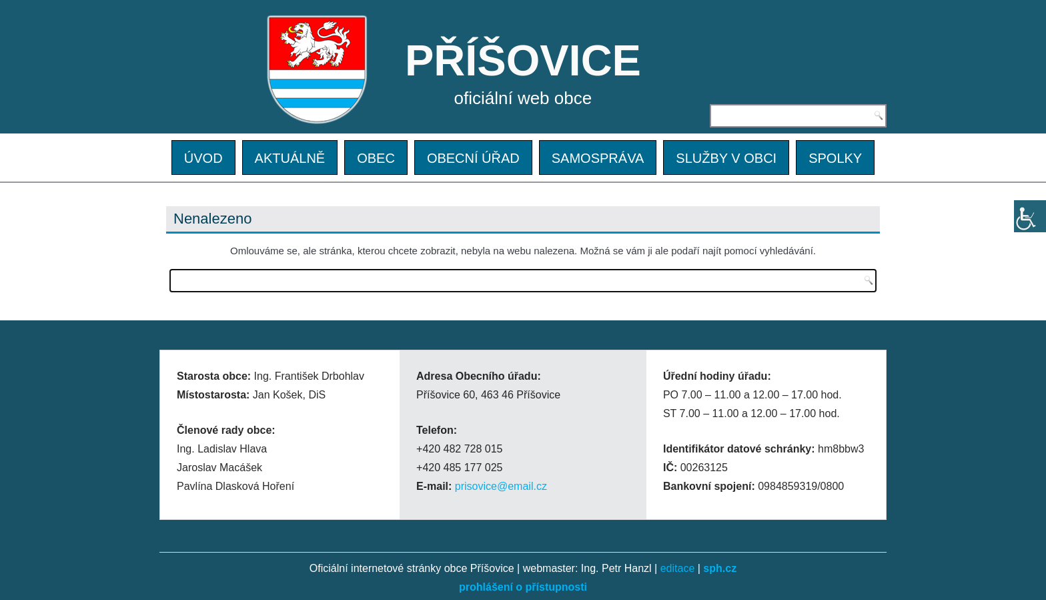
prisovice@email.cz (501, 486)
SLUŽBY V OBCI (726, 158)
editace (677, 568)
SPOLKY (835, 158)
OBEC (376, 158)
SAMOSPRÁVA (598, 158)
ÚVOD (203, 158)
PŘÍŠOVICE (523, 60)
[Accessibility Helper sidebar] (1030, 216)
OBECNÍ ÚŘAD (473, 158)
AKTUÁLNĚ (290, 158)
